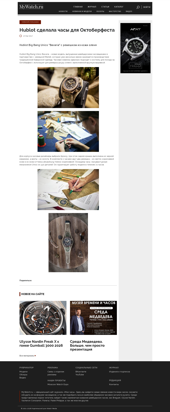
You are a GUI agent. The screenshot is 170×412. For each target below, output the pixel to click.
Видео (129, 11)
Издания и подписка (119, 371)
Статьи (105, 6)
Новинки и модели (82, 11)
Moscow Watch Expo (58, 384)
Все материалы (26, 356)
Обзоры (100, 11)
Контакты (114, 384)
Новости (63, 11)
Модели (23, 371)
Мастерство (115, 11)
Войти (146, 7)
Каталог (118, 6)
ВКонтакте (81, 371)
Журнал (92, 6)
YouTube (80, 374)
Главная (78, 6)
